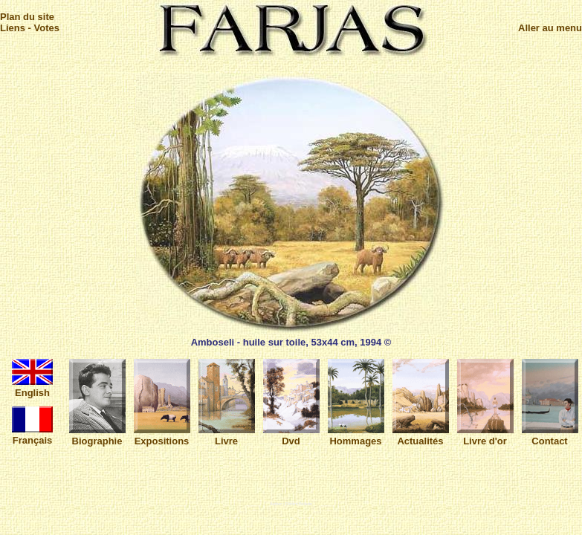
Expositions (162, 435)
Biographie (97, 435)
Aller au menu (550, 27)
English (32, 387)
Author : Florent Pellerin (291, 504)
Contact (550, 435)
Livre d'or (485, 435)
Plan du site (27, 16)
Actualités (420, 435)
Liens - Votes (29, 27)
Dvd (291, 435)
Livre (226, 435)
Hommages (356, 435)
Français (32, 435)
